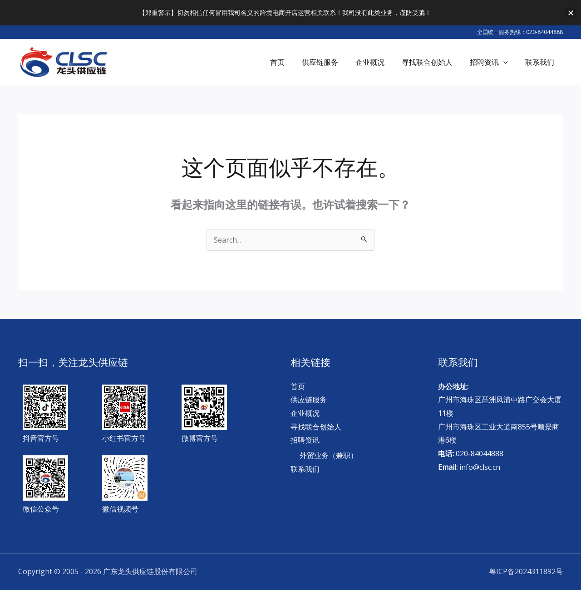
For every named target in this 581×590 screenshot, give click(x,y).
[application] (507, 62)
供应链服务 (308, 400)
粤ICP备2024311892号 (526, 571)
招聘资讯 (305, 440)
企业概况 (305, 413)
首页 (297, 386)
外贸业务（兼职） (329, 455)
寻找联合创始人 (315, 427)
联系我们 (305, 469)
